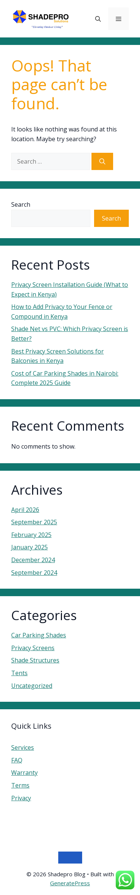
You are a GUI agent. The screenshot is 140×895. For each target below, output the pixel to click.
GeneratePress (70, 883)
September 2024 (34, 572)
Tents (19, 673)
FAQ (16, 760)
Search (20, 204)
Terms (20, 785)
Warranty (24, 772)
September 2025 (34, 522)
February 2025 (31, 535)
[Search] (102, 161)
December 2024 (33, 560)
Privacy (21, 798)
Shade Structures (35, 660)
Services (22, 747)
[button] (98, 18)
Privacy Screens (33, 648)
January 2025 (29, 547)
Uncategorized (31, 686)
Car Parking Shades (38, 635)
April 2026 (25, 510)
